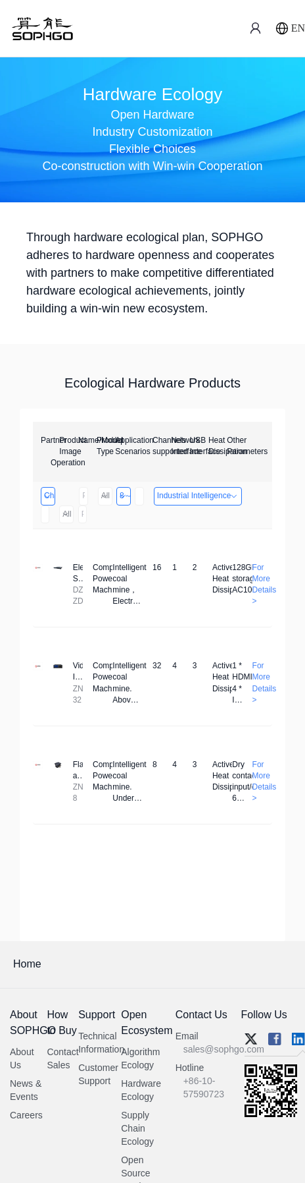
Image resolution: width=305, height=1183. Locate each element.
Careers (26, 1115)
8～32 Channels (124, 495)
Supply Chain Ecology (137, 1128)
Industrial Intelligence (198, 495)
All (105, 495)
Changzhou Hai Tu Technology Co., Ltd (49, 495)
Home (27, 963)
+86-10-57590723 (203, 1087)
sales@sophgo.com (223, 1049)
